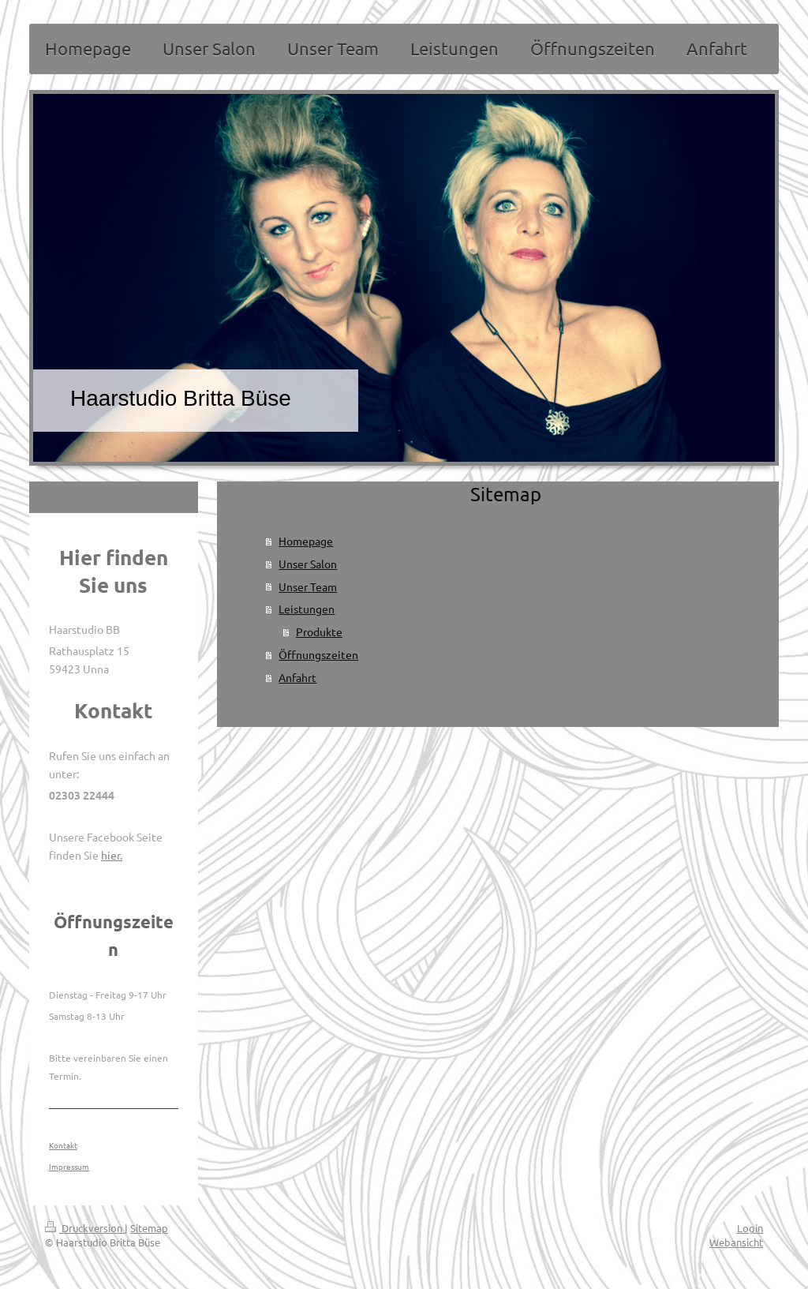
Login (750, 1228)
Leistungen (307, 608)
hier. (111, 855)
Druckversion (85, 1228)
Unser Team (308, 586)
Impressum (69, 1166)
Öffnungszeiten (318, 654)
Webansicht (736, 1242)
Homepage (306, 541)
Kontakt (63, 1145)
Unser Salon (308, 563)
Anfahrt (297, 677)
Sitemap (149, 1228)
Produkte (319, 631)
